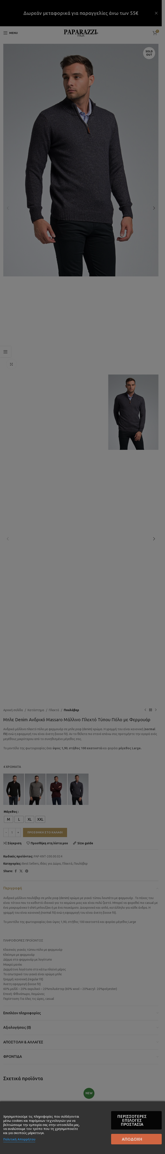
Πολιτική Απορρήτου (19, 1143)
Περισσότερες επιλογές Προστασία (99, 1131)
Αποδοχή (139, 1131)
